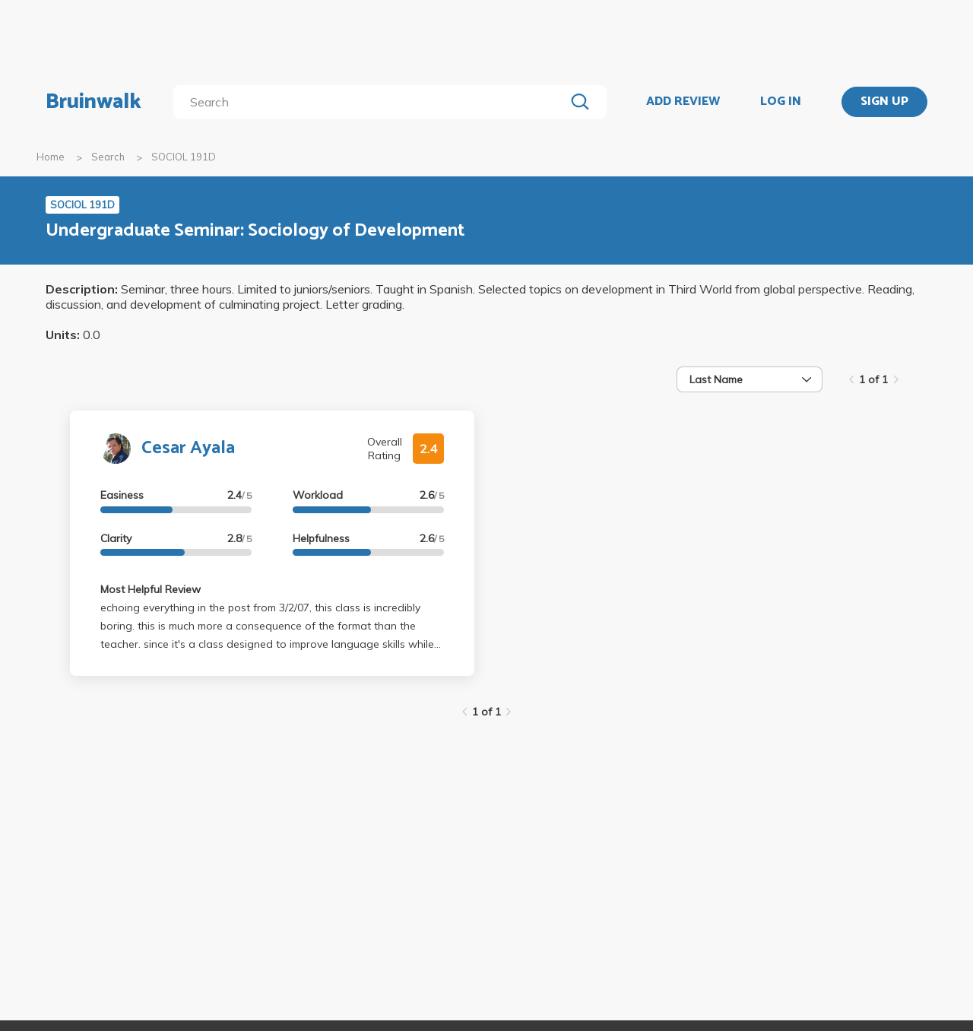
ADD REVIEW (683, 102)
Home (50, 157)
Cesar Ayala (188, 448)
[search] (372, 102)
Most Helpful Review (150, 589)
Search (108, 157)
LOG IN (780, 102)
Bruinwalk (93, 102)
